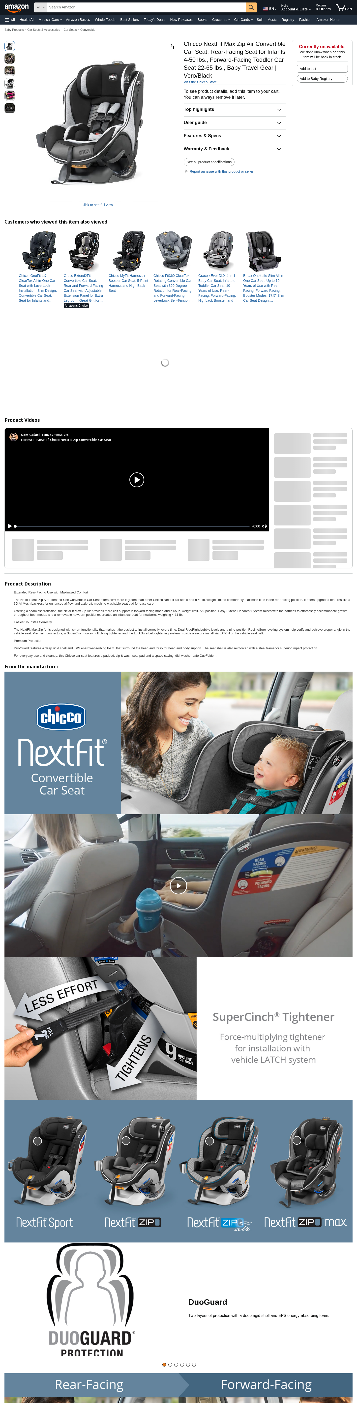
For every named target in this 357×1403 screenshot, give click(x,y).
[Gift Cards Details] (252, 19)
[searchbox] (146, 7)
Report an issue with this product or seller (218, 171)
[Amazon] (17, 7)
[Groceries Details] (229, 19)
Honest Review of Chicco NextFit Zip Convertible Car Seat (66, 439)
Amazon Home (328, 20)
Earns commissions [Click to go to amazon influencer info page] (55, 434)
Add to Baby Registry (316, 79)
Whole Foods (105, 20)
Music (272, 20)
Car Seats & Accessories (43, 30)
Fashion (305, 20)
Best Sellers (129, 20)
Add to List (308, 69)
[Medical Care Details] (61, 19)
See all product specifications (209, 162)
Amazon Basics (78, 20)
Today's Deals (154, 20)
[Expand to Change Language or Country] (275, 9)
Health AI (27, 20)
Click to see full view (97, 205)
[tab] (164, 1365)
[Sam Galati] (30, 434)
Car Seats (70, 30)
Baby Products (14, 30)
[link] (39, 288)
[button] (10, 20)
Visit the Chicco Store (200, 82)
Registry (287, 20)
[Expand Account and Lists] (310, 9)
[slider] (132, 526)
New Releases (181, 20)
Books (202, 20)
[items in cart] (343, 7)
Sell (259, 20)
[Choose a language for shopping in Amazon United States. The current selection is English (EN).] (268, 7)
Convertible (87, 30)
